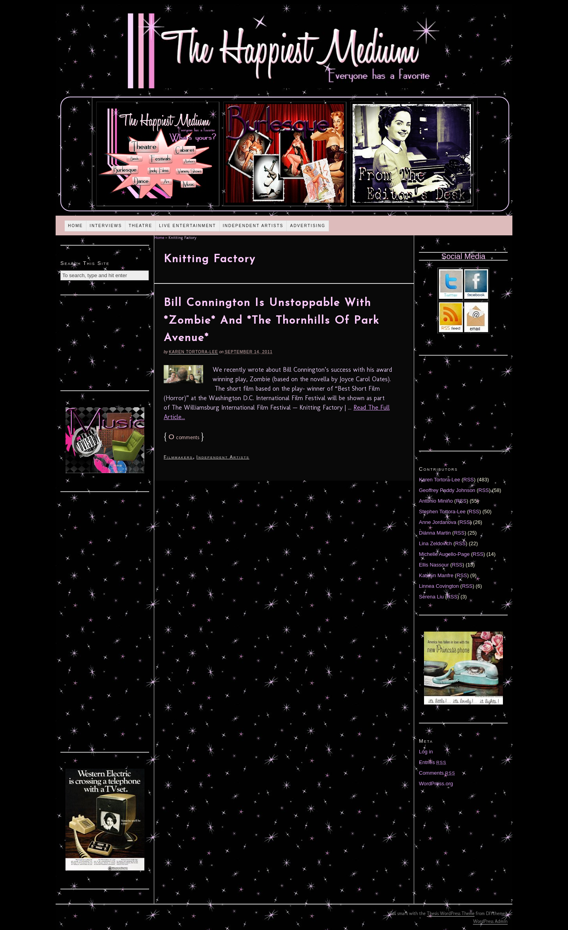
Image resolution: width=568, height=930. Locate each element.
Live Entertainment (187, 226)
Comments (437, 773)
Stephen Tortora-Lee (442, 511)
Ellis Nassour (434, 565)
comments (183, 437)
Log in (426, 752)
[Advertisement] (104, 341)
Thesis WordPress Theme (451, 913)
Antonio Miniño (436, 501)
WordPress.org (436, 783)
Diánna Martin (435, 533)
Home (75, 226)
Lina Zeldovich (435, 543)
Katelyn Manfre (436, 575)
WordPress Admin (490, 921)
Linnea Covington (439, 586)
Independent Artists (253, 226)
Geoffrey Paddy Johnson (447, 490)
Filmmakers (178, 457)
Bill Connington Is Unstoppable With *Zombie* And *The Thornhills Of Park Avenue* (271, 321)
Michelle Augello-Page (444, 554)
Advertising (307, 226)
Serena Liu (431, 597)
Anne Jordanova (437, 522)
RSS (468, 480)
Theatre (140, 226)
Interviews (106, 226)
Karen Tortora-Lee (193, 352)
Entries (433, 762)
